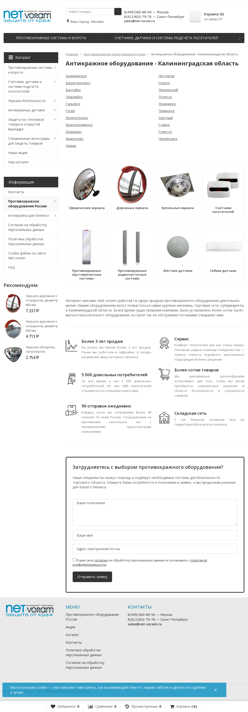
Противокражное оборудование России (27, 203)
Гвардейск (74, 97)
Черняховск (168, 138)
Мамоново (74, 138)
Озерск (164, 83)
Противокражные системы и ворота (51, 38)
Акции (70, 627)
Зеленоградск (77, 117)
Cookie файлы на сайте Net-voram (27, 255)
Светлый (166, 117)
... (239, 38)
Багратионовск (78, 83)
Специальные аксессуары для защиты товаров (29, 141)
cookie (42, 687)
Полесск (165, 97)
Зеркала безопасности (26, 100)
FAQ (11, 267)
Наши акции (17, 152)
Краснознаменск (79, 124)
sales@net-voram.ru (139, 21)
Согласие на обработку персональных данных (27, 227)
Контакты (16, 192)
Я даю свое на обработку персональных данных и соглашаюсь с (140, 562)
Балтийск (73, 90)
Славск (164, 124)
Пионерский (168, 90)
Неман (71, 145)
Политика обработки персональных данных (26, 241)
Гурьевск (73, 104)
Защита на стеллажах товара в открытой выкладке (26, 124)
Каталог (20, 57)
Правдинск (167, 104)
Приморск (167, 110)
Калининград (76, 76)
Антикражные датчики (26, 110)
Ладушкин (74, 131)
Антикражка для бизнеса (28, 215)
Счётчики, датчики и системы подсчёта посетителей (166, 38)
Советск (165, 131)
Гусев (70, 110)
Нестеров (166, 76)
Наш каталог (18, 162)
